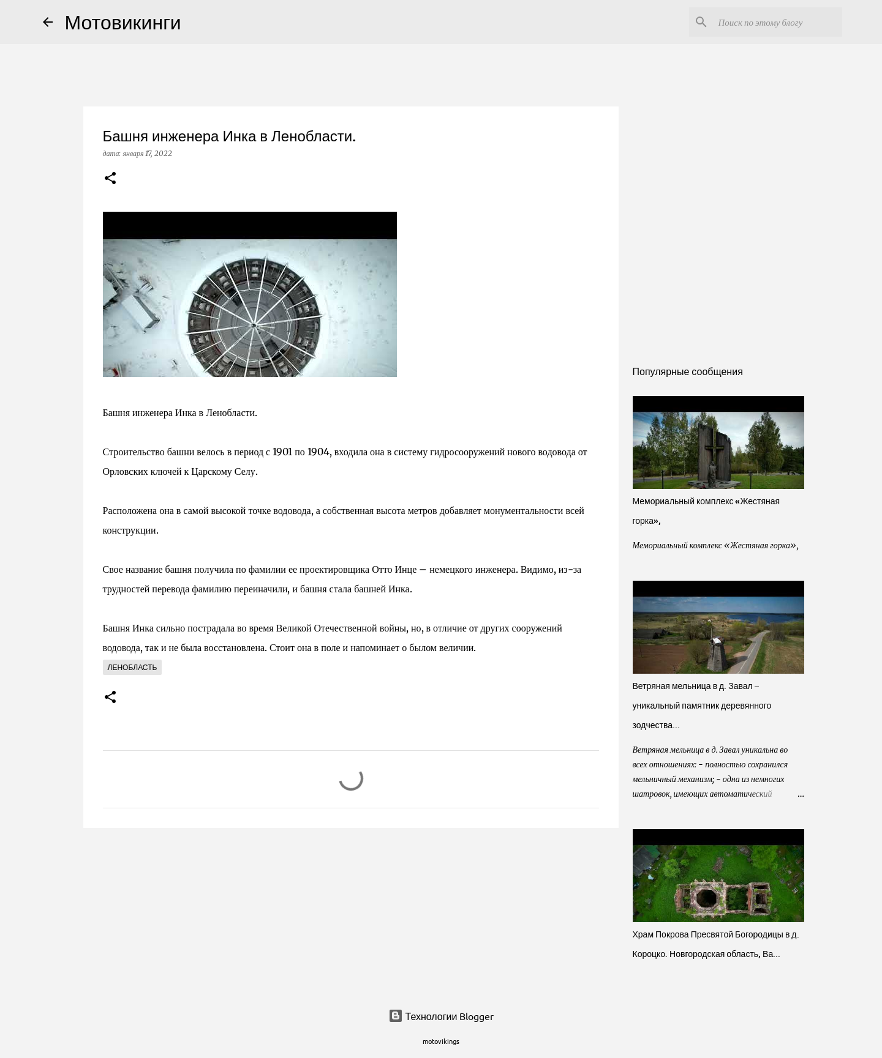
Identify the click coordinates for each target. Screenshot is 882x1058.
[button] (110, 179)
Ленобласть (132, 667)
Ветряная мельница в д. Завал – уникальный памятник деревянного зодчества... (702, 705)
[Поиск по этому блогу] (778, 22)
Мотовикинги (123, 22)
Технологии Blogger (441, 1016)
